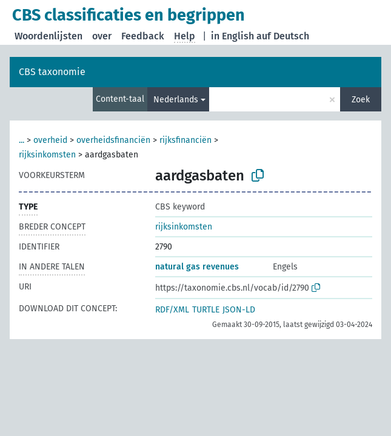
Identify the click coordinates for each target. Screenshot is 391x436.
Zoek (361, 99)
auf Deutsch (282, 36)
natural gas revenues (197, 267)
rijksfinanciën (185, 140)
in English (232, 36)
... (21, 140)
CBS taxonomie (52, 72)
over (102, 36)
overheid (50, 140)
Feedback (142, 36)
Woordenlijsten (48, 36)
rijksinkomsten (47, 155)
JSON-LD (238, 310)
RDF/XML (172, 310)
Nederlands (175, 99)
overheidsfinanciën (113, 140)
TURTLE (205, 310)
